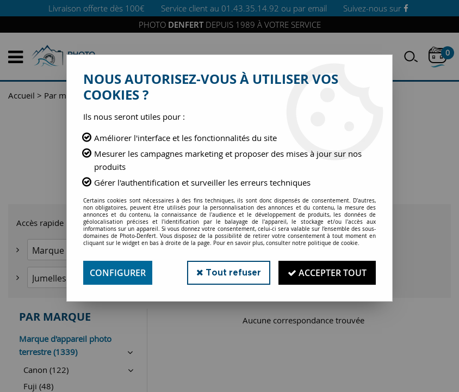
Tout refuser (228, 272)
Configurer (118, 273)
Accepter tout (327, 273)
